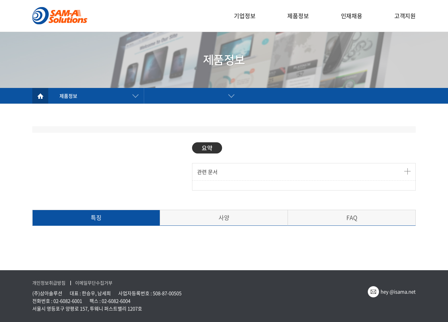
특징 (96, 217)
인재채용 (351, 16)
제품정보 (298, 16)
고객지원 (405, 16)
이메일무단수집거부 (93, 283)
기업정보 (244, 16)
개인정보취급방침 (49, 283)
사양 (224, 217)
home (40, 96)
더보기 (407, 171)
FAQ (351, 217)
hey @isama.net (398, 291)
